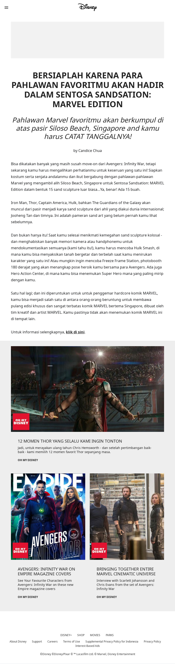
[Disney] (87, 7)
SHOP (81, 635)
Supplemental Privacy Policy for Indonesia (111, 641)
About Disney (18, 641)
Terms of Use (71, 641)
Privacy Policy (152, 641)
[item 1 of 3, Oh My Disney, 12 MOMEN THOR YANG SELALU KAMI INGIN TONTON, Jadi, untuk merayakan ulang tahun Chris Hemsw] (87, 389)
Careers (52, 641)
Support (37, 641)
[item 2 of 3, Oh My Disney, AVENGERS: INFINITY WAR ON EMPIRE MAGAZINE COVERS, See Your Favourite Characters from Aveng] (48, 516)
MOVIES (95, 635)
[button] (6, 7)
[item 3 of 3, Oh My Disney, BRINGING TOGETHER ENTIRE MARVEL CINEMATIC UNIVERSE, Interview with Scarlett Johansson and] (127, 516)
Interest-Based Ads (87, 646)
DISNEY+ (66, 635)
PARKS (110, 635)
